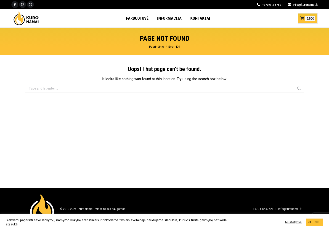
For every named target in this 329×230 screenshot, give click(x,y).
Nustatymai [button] (293, 222)
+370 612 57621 (269, 5)
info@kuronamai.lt (302, 5)
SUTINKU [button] (314, 222)
